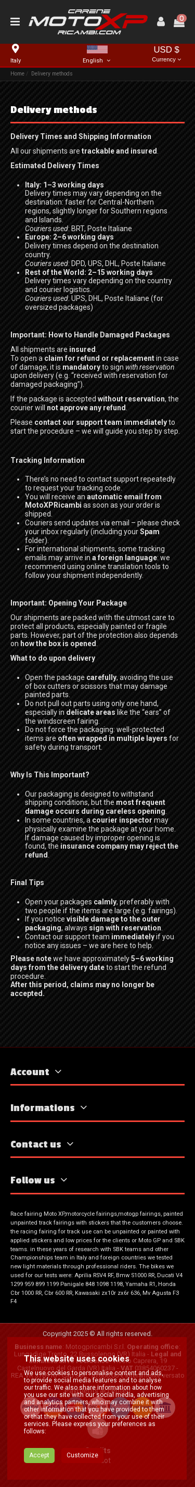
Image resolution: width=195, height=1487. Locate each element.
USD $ (166, 55)
